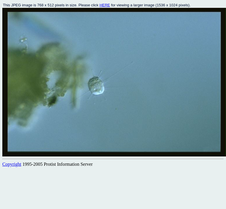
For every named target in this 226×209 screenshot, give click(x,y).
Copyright (11, 164)
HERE (105, 5)
